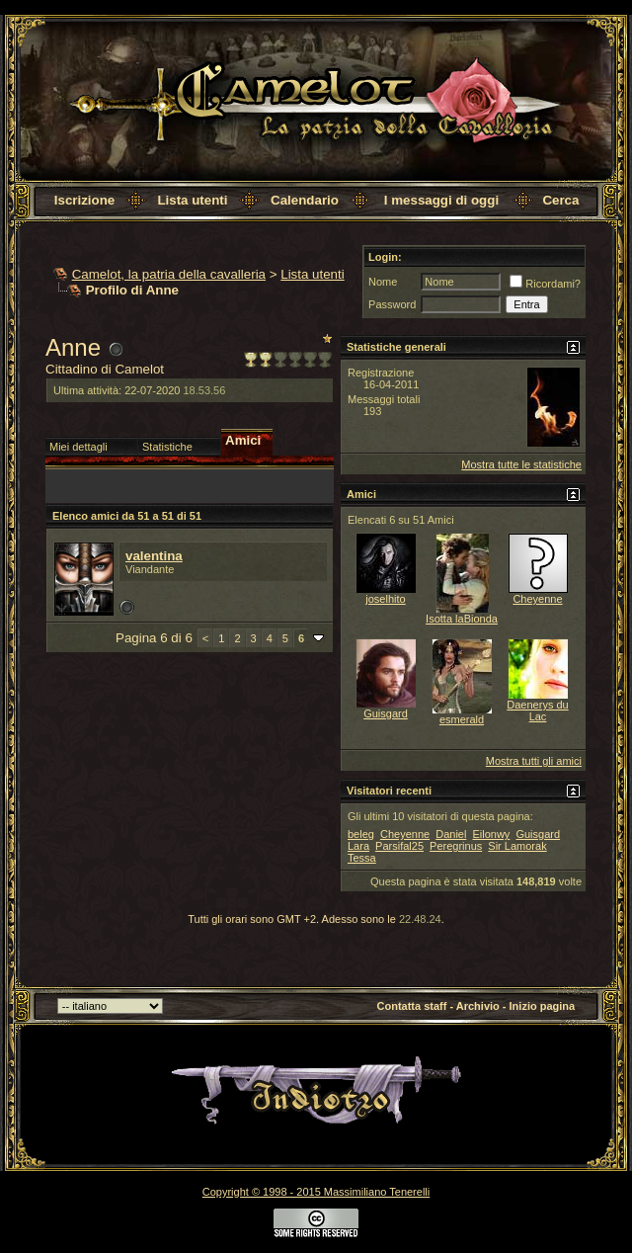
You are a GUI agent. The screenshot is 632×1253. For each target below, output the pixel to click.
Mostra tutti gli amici (534, 761)
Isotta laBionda (462, 619)
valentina (154, 555)
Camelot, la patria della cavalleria (169, 274)
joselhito (385, 599)
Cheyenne (537, 599)
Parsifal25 (399, 846)
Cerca (560, 200)
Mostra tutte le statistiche (521, 464)
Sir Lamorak (517, 846)
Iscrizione (84, 200)
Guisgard (385, 713)
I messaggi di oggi (441, 200)
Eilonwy (491, 834)
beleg (361, 834)
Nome (382, 282)
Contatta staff (412, 1006)
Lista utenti (192, 200)
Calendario (305, 200)
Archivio (478, 1006)
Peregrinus (456, 846)
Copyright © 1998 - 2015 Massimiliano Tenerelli (316, 1192)
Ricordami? (545, 284)
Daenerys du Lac (537, 710)
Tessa (362, 858)
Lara (358, 846)
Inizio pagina (543, 1006)
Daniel (450, 834)
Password (392, 304)
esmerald (461, 719)
